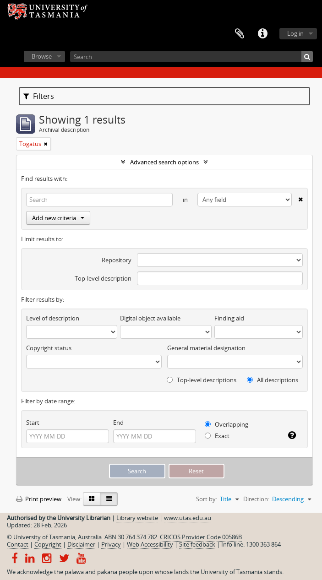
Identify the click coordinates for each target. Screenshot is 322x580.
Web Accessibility (150, 544)
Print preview (38, 499)
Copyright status (48, 348)
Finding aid (229, 318)
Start (32, 422)
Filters (38, 96)
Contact (17, 544)
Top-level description (103, 278)
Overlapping (226, 424)
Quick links (262, 33)
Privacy (111, 544)
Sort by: (206, 499)
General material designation (206, 348)
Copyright (47, 544)
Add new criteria (58, 218)
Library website (137, 518)
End (118, 422)
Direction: (256, 499)
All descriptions (272, 380)
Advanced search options (164, 162)
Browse (42, 56)
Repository (116, 260)
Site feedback (197, 544)
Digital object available (150, 318)
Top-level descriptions (201, 380)
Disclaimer (81, 544)
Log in (295, 33)
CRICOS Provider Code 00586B (201, 537)
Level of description (52, 318)
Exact (217, 436)
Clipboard (239, 33)
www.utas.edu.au (187, 518)
